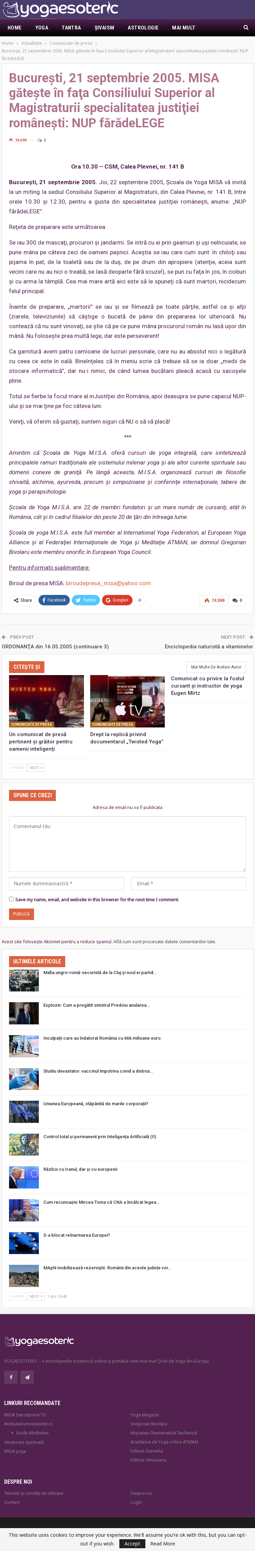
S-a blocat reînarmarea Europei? (76, 1235)
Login (136, 1502)
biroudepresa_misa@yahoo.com (108, 583)
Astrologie (143, 28)
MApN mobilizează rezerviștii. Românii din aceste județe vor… (107, 1267)
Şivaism (104, 28)
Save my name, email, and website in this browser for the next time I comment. (97, 899)
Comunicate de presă (31, 724)
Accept (132, 1543)
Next (36, 767)
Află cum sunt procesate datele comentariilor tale (164, 941)
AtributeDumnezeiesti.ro (28, 1423)
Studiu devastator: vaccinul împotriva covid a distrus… (98, 1071)
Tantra (71, 28)
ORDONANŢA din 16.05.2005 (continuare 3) (55, 647)
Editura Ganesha (146, 1451)
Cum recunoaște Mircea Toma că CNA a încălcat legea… (101, 1202)
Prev (17, 767)
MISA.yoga (15, 1451)
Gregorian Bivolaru (148, 1423)
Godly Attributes (32, 1432)
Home (15, 28)
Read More (162, 1543)
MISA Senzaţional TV (25, 1414)
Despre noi (141, 1493)
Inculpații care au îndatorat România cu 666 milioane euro (102, 1038)
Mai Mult (183, 28)
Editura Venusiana (148, 1460)
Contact (12, 1502)
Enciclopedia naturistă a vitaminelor (209, 647)
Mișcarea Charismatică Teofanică (163, 1432)
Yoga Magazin (144, 1414)
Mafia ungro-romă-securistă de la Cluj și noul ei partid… (99, 972)
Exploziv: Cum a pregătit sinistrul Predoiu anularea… (96, 1005)
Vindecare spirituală (24, 1442)
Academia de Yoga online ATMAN (164, 1442)
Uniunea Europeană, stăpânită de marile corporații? (95, 1103)
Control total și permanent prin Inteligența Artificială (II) (99, 1136)
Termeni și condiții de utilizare (33, 1493)
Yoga (42, 28)
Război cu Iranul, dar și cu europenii (80, 1169)
